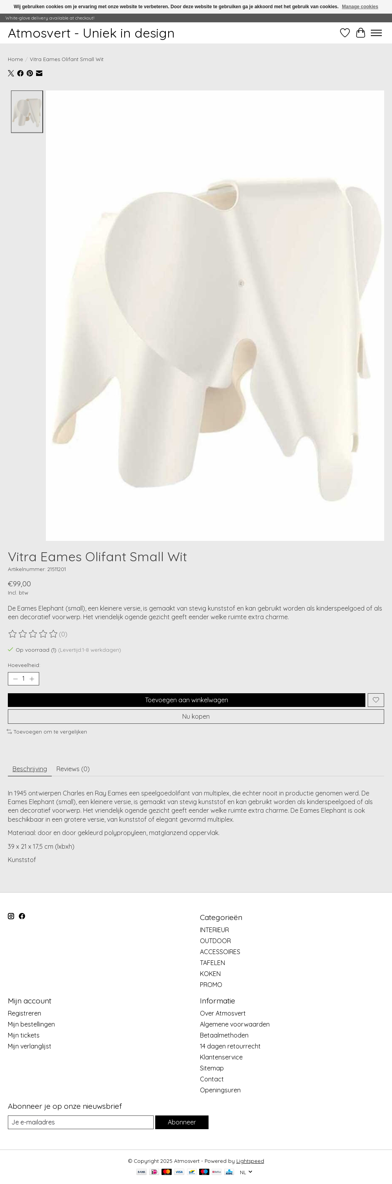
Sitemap (212, 1068)
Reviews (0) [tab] (73, 769)
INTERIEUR (214, 930)
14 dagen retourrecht (230, 1046)
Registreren (24, 1013)
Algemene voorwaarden (235, 1024)
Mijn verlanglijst (29, 1046)
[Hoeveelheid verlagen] (15, 679)
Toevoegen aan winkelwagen (186, 699)
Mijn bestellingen (31, 1024)
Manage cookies (360, 6)
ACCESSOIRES (220, 952)
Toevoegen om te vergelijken (47, 731)
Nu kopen (196, 716)
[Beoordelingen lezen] (33, 634)
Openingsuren (220, 1090)
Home (15, 59)
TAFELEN (212, 963)
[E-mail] (81, 1122)
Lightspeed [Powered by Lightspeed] (250, 1161)
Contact (212, 1079)
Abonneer (182, 1122)
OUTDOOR (215, 941)
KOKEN (210, 974)
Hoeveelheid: (24, 665)
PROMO (211, 985)
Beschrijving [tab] (30, 769)
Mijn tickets (24, 1035)
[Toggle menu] (376, 33)
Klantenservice (221, 1057)
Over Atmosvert (223, 1013)
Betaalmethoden (224, 1035)
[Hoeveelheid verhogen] (32, 679)
